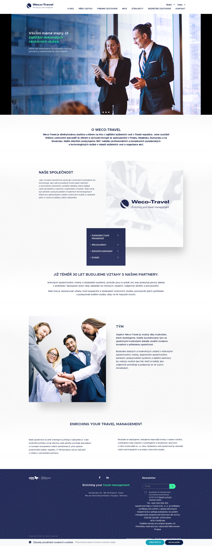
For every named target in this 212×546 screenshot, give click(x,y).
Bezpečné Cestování (159, 5)
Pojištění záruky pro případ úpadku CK (157, 524)
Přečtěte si (155, 542)
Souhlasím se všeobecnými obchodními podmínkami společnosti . (160, 496)
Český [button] (180, 3)
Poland (106, 496)
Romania (123, 496)
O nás (70, 5)
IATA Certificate (157, 521)
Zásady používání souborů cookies (53, 542)
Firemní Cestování (107, 5)
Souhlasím (174, 542)
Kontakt (180, 5)
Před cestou (86, 5)
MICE (124, 5)
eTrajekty (137, 5)
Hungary (115, 496)
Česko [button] (169, 3)
